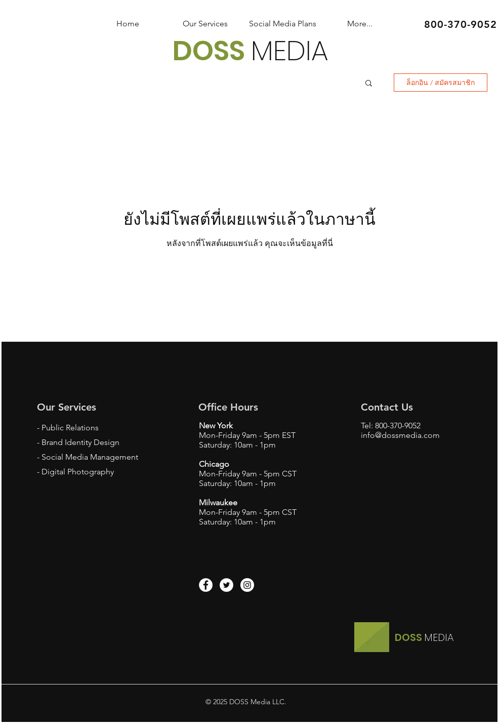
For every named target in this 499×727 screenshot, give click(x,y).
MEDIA (289, 50)
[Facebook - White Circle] (206, 585)
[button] (368, 83)
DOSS (212, 50)
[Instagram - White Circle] (247, 585)
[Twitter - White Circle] (226, 585)
